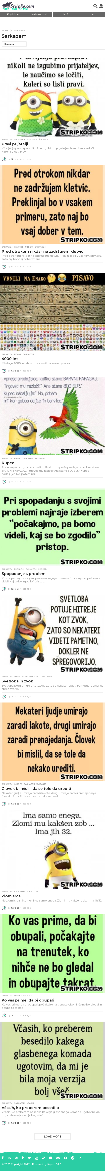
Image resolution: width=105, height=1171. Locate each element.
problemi (19, 569)
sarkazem (31, 139)
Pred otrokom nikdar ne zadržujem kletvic (42, 251)
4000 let (10, 359)
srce (29, 892)
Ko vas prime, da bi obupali (28, 1000)
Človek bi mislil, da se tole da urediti (36, 788)
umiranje (41, 784)
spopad (42, 569)
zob (35, 892)
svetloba (39, 677)
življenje (44, 139)
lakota (18, 784)
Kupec (8, 463)
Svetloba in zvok (17, 681)
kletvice (18, 247)
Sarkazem (7, 139)
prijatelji (19, 139)
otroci (29, 247)
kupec (17, 458)
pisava (17, 354)
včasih (30, 1103)
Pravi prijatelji (15, 144)
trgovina (40, 458)
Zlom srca (11, 896)
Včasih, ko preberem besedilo (30, 1107)
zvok (49, 677)
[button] (95, 6)
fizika (17, 677)
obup (17, 996)
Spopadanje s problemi (24, 573)
